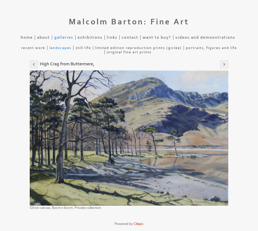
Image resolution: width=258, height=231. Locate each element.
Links (112, 37)
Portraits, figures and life (211, 48)
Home (27, 37)
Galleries (63, 37)
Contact (130, 37)
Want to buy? (157, 37)
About (43, 37)
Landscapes (60, 48)
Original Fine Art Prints (129, 52)
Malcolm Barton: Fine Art (129, 22)
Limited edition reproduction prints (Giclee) (138, 48)
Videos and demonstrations (205, 37)
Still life (83, 48)
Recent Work (33, 48)
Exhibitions (90, 37)
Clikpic (139, 224)
